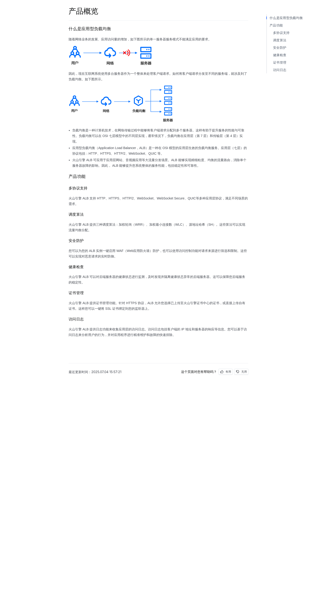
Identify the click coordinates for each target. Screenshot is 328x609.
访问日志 (279, 70)
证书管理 (279, 62)
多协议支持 (281, 33)
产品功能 (276, 25)
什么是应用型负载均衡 (286, 18)
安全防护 (279, 47)
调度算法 (279, 40)
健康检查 (279, 55)
